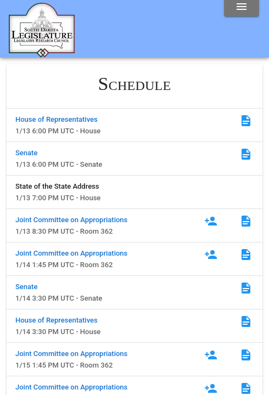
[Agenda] (246, 120)
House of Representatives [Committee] (56, 119)
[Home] (42, 53)
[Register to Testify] (210, 221)
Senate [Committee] (26, 153)
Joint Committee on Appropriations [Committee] (71, 220)
